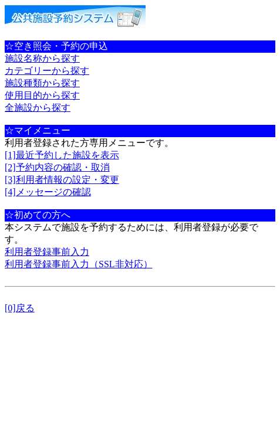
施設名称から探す (42, 58)
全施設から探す (37, 108)
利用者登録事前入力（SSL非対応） (79, 264)
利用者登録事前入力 (47, 252)
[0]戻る (20, 308)
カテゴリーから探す (47, 71)
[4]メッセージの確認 (48, 192)
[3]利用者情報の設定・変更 (62, 180)
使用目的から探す (42, 95)
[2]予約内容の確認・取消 (57, 167)
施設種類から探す (42, 83)
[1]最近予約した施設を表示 (62, 155)
